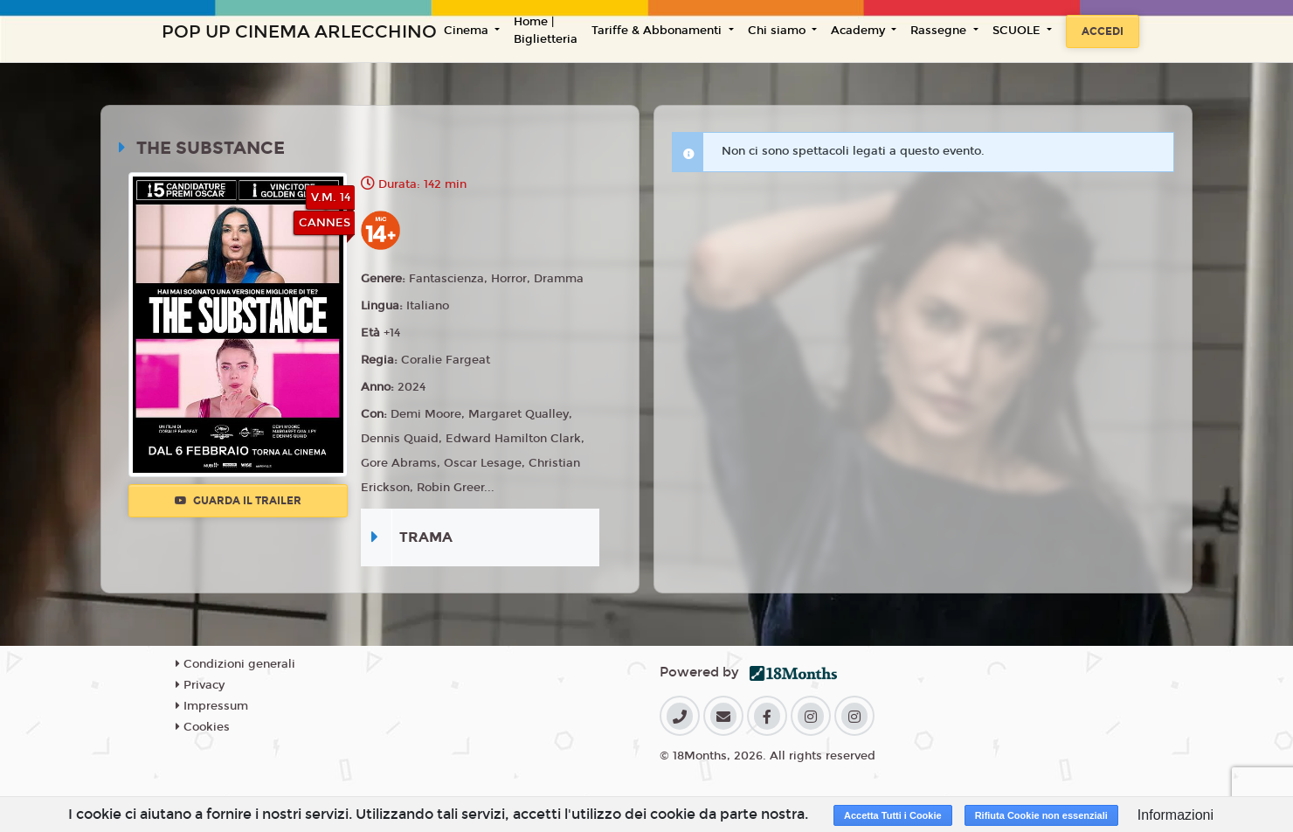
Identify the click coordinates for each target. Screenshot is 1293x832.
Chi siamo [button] (778, 31)
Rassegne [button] (940, 31)
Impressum (212, 706)
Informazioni (1175, 815)
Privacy (200, 685)
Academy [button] (860, 31)
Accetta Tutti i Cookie (893, 815)
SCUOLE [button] (1018, 31)
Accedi (1103, 31)
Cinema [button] (468, 31)
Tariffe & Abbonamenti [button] (658, 31)
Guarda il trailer (238, 501)
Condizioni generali (235, 664)
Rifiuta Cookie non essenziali (1041, 815)
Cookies (203, 727)
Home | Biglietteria (545, 30)
